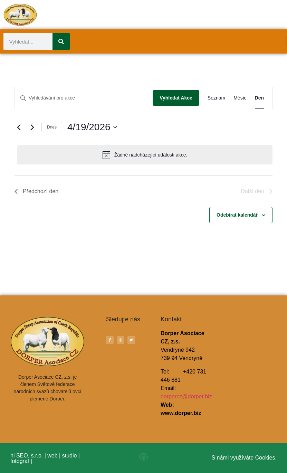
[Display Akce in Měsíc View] (239, 98)
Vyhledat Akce (176, 98)
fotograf (19, 461)
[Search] (61, 41)
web (52, 455)
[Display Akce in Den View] (259, 98)
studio (69, 455)
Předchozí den (36, 191)
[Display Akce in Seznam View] (216, 98)
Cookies (265, 458)
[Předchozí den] (19, 127)
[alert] (144, 154)
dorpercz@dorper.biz (186, 396)
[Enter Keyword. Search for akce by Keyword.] (84, 98)
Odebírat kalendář (237, 215)
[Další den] (32, 127)
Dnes (52, 127)
